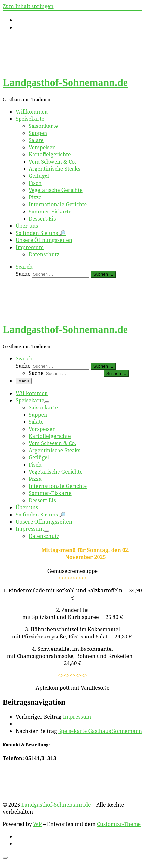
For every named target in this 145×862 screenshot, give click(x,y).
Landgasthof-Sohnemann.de (56, 804)
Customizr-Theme (119, 824)
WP (37, 824)
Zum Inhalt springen (28, 6)
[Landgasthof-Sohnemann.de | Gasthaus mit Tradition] (43, 66)
